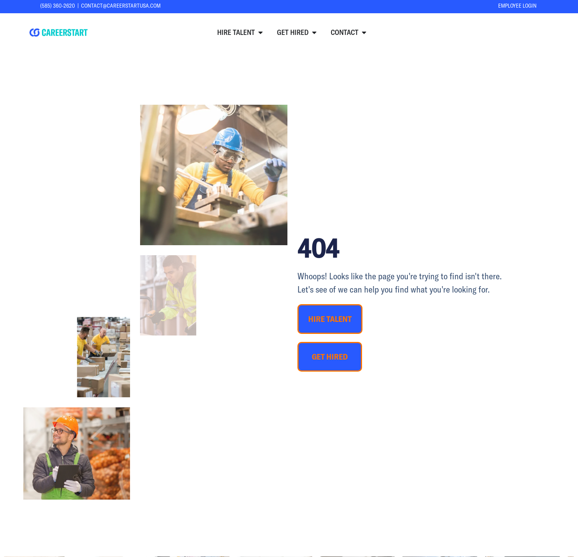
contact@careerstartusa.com (121, 5)
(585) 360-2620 (57, 5)
